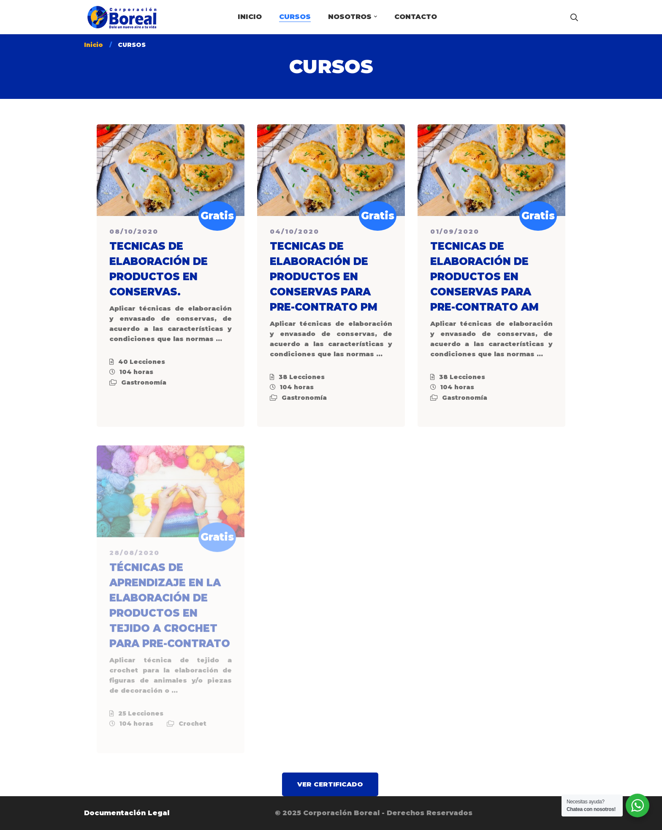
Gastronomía (143, 384)
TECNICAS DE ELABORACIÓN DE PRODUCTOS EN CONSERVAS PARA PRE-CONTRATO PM (323, 277)
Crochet (192, 728)
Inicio (93, 45)
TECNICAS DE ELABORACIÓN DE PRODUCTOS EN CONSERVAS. (158, 270)
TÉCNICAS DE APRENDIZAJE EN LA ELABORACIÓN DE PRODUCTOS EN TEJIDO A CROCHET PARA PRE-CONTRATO (169, 609)
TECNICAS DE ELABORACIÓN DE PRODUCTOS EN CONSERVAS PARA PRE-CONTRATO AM (484, 277)
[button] (330, 784)
